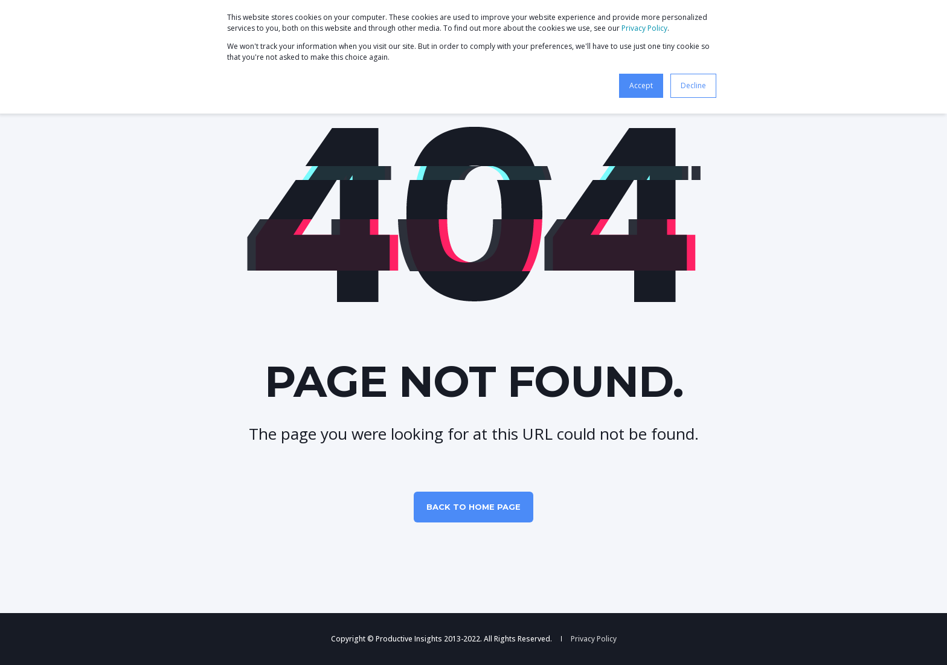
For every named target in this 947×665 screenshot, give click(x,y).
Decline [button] (693, 85)
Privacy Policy (644, 28)
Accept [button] (641, 85)
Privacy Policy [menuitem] (594, 639)
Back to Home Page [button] (473, 507)
